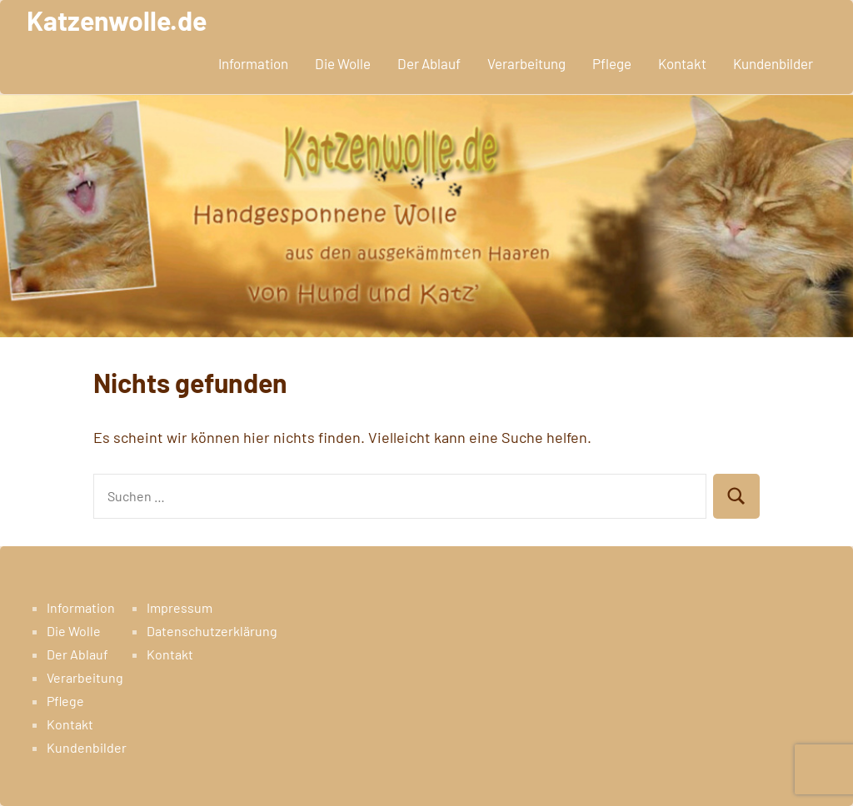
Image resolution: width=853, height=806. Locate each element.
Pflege (611, 63)
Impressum (179, 607)
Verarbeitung (526, 63)
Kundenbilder (773, 63)
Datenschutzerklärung (212, 631)
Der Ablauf (429, 63)
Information (253, 63)
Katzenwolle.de (117, 20)
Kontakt (682, 63)
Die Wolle (343, 63)
